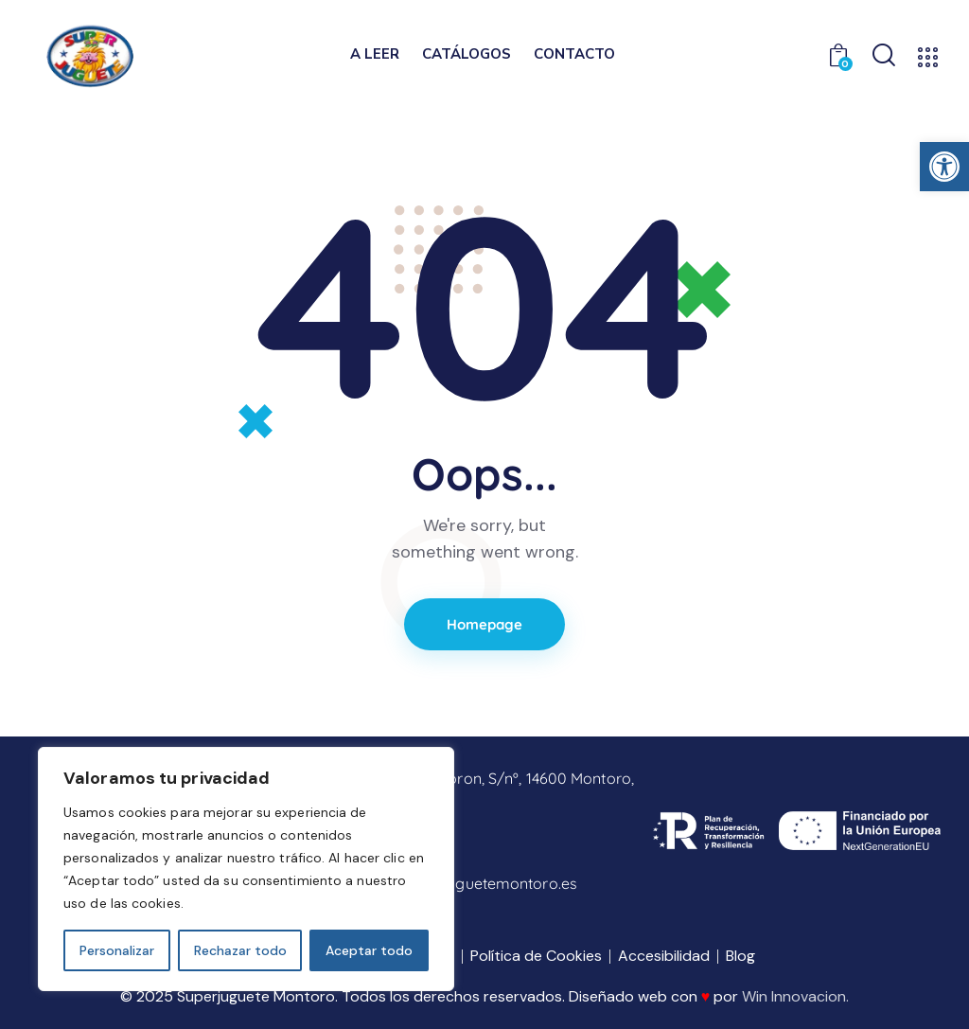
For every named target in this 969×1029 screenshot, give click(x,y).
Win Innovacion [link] (794, 996)
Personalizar (116, 950)
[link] (944, 166)
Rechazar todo (240, 950)
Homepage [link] (485, 624)
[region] (246, 869)
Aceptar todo (369, 950)
